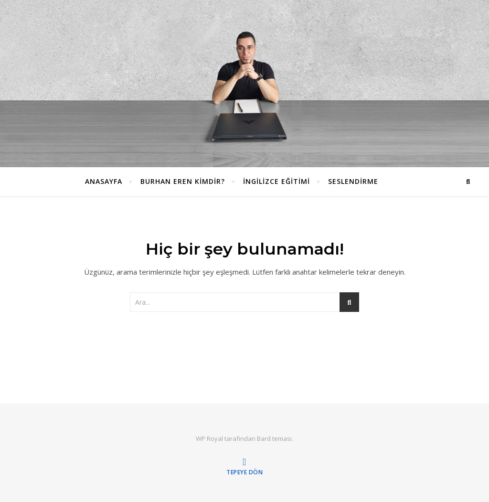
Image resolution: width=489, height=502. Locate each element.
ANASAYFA (103, 181)
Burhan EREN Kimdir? (182, 181)
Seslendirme (353, 181)
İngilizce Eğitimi (276, 181)
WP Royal (209, 438)
